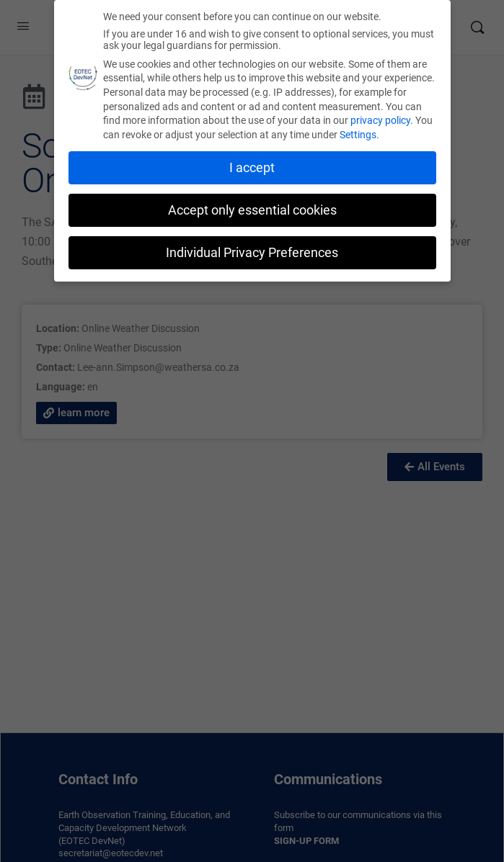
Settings (358, 132)
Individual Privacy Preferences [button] (252, 249)
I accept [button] (252, 165)
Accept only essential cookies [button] (252, 207)
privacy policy (380, 117)
